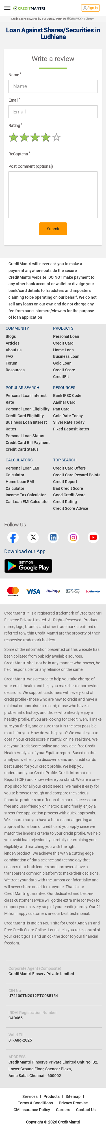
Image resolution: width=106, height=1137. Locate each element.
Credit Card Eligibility (25, 416)
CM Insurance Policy (32, 1109)
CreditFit (61, 376)
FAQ (9, 356)
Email (14, 99)
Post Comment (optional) (30, 166)
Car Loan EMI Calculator (27, 501)
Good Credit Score (69, 495)
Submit (53, 229)
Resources (15, 370)
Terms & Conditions (35, 1103)
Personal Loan (66, 336)
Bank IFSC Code (67, 395)
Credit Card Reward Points (76, 475)
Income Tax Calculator (26, 495)
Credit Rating (65, 501)
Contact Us (86, 1109)
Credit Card (63, 343)
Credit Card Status (22, 449)
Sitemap (73, 1096)
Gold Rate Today (68, 416)
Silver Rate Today (69, 422)
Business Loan (66, 356)
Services (30, 1096)
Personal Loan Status (25, 436)
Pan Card (61, 409)
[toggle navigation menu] (7, 8)
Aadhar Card (64, 402)
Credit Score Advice (70, 508)
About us (13, 350)
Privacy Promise (73, 1103)
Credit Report (65, 481)
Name (14, 74)
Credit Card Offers (69, 468)
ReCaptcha (19, 153)
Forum (11, 363)
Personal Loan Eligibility (27, 409)
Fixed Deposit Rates (71, 429)
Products (52, 1096)
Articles (13, 343)
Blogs (11, 336)
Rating (15, 125)
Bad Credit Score (68, 488)
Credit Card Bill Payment (28, 442)
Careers (63, 1109)
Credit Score (64, 370)
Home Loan (63, 350)
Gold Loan (62, 363)
